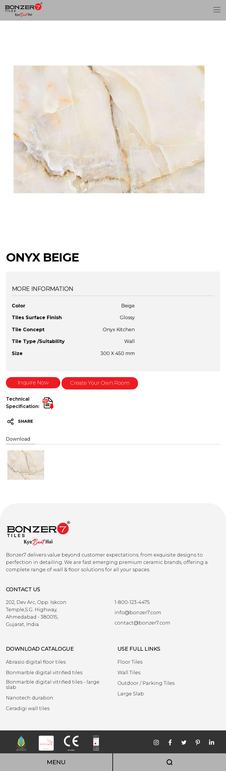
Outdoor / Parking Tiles (146, 683)
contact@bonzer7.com (142, 623)
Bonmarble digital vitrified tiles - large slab (52, 685)
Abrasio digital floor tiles (36, 662)
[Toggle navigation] (217, 9)
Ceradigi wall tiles (27, 708)
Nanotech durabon (29, 698)
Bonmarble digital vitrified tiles (44, 672)
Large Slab (130, 694)
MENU (56, 762)
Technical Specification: (22, 402)
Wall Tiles (128, 672)
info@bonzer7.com (137, 612)
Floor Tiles (129, 662)
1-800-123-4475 (132, 602)
